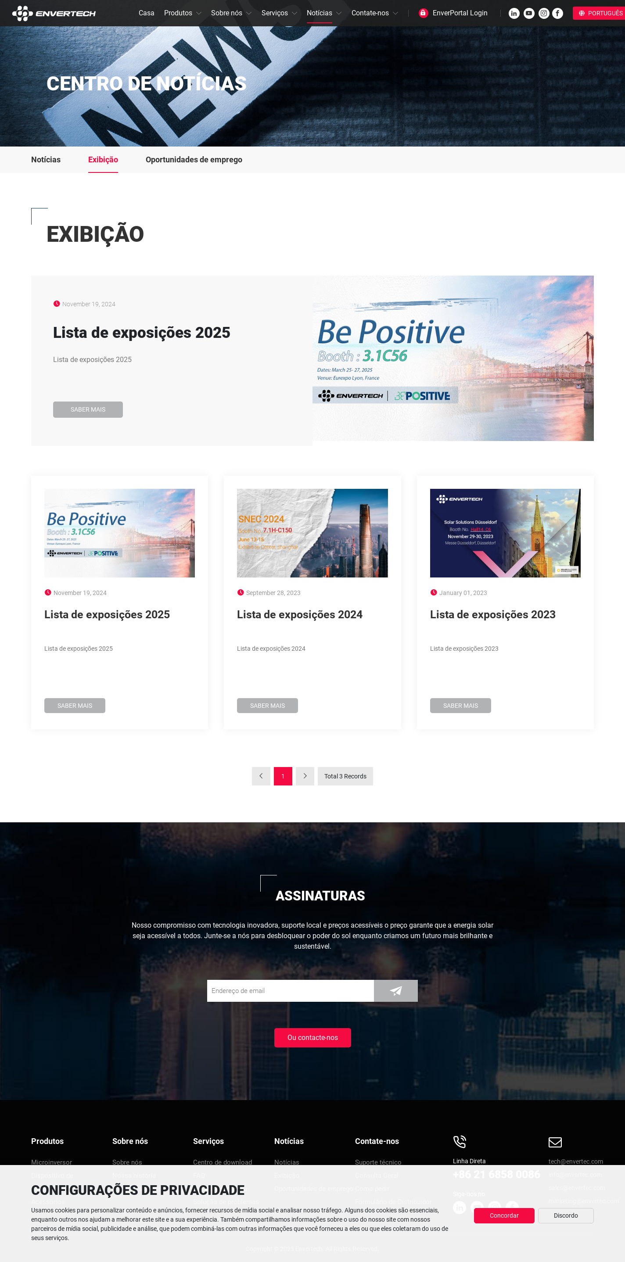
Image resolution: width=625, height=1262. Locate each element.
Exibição (103, 159)
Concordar (504, 1215)
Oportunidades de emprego (194, 159)
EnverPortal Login (460, 13)
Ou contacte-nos (312, 1037)
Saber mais (88, 409)
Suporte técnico (378, 1162)
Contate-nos (370, 13)
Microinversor (51, 1162)
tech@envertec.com (576, 1161)
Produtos (178, 13)
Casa (146, 13)
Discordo (566, 1215)
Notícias (319, 13)
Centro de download (222, 1162)
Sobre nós (226, 13)
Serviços (275, 13)
